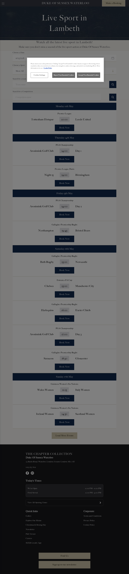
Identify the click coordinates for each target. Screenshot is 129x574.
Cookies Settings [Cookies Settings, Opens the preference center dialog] (39, 75)
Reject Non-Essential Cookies (64, 75)
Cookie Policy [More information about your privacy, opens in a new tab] (48, 68)
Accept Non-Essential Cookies (88, 75)
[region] (65, 69)
